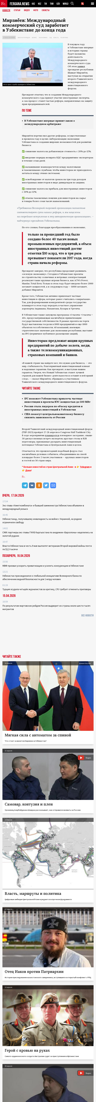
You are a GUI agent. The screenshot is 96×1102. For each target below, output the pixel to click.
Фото (35, 10)
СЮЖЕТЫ (46, 10)
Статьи (17, 10)
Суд (50, 37)
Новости (6, 10)
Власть (56, 37)
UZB (58, 3)
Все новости (87, 615)
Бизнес (34, 37)
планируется (52, 435)
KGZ (39, 3)
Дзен (28, 470)
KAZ (33, 3)
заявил (81, 66)
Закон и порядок (24, 37)
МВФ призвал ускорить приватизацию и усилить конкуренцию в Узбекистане (43, 565)
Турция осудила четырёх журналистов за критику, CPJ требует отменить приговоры (46, 589)
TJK (45, 3)
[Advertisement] (48, 637)
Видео (27, 10)
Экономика (43, 37)
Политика (64, 37)
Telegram (85, 466)
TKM (51, 3)
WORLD (65, 3)
